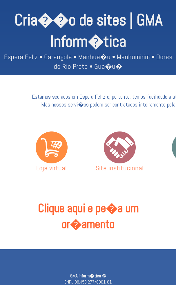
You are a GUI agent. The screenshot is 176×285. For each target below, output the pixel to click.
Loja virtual (52, 164)
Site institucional (120, 164)
